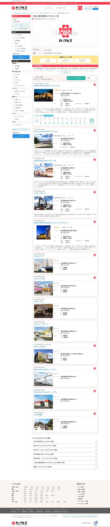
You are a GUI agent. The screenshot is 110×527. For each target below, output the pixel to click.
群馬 (59, 489)
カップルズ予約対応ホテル (77, 78)
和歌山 (53, 495)
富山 (30, 491)
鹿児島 (58, 501)
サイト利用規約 (22, 511)
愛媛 (36, 499)
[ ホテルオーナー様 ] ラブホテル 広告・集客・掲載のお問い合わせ (80, 516)
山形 (53, 487)
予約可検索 (57, 3)
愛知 (25, 493)
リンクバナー (48, 509)
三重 (41, 493)
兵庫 (30, 495)
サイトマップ (39, 509)
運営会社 (14, 511)
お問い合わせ (30, 509)
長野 (52, 491)
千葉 (43, 489)
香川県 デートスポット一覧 (49, 13)
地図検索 (64, 3)
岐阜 (36, 493)
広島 (30, 497)
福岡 (25, 501)
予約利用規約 (39, 511)
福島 (59, 487)
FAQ (23, 509)
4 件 (71, 227)
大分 (30, 501)
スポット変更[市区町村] (21, 28)
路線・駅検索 (23, 3)
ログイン (95, 8)
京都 (36, 495)
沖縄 (64, 501)
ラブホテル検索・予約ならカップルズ (22, 13)
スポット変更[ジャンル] (21, 24)
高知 (41, 499)
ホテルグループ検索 (72, 3)
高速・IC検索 (42, 3)
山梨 (47, 491)
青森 (32, 487)
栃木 (53, 489)
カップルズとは (16, 509)
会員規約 (31, 511)
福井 (41, 491)
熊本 (41, 501)
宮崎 (52, 501)
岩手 (37, 487)
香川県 (45, 53)
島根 (41, 497)
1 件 (71, 90)
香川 (30, 499)
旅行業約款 (48, 511)
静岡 (30, 493)
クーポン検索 (50, 3)
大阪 (25, 495)
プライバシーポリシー (60, 509)
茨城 (48, 489)
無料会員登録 (88, 8)
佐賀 (47, 501)
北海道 (25, 487)
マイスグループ (64, 97)
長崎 (36, 501)
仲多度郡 (49, 53)
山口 (47, 497)
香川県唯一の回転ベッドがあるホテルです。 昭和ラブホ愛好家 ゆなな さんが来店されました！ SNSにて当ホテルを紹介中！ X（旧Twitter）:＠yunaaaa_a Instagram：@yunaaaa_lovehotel (65, 215)
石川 (36, 491)
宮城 (43, 487)
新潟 (25, 491)
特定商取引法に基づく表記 (60, 511)
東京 (25, 489)
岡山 (25, 497)
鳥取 (36, 497)
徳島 (25, 499)
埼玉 (37, 489)
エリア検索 (15, 3)
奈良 (47, 495)
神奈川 (31, 489)
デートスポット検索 (32, 3)
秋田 (48, 487)
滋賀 (41, 495)
